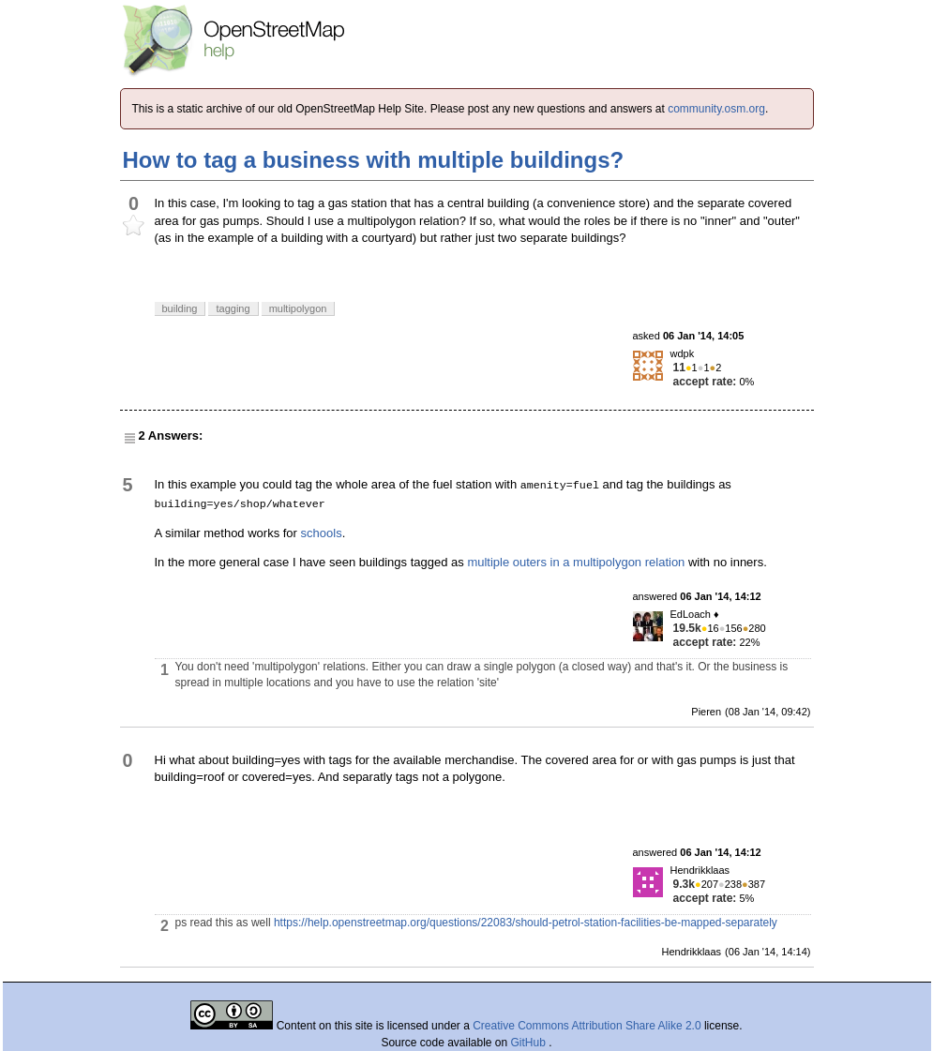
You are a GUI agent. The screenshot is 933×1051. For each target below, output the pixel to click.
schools (321, 533)
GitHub (530, 1042)
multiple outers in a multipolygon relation (576, 562)
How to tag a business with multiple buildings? (374, 160)
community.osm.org (716, 108)
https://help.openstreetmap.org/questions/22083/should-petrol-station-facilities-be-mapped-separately (525, 922)
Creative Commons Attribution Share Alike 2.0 (586, 1025)
